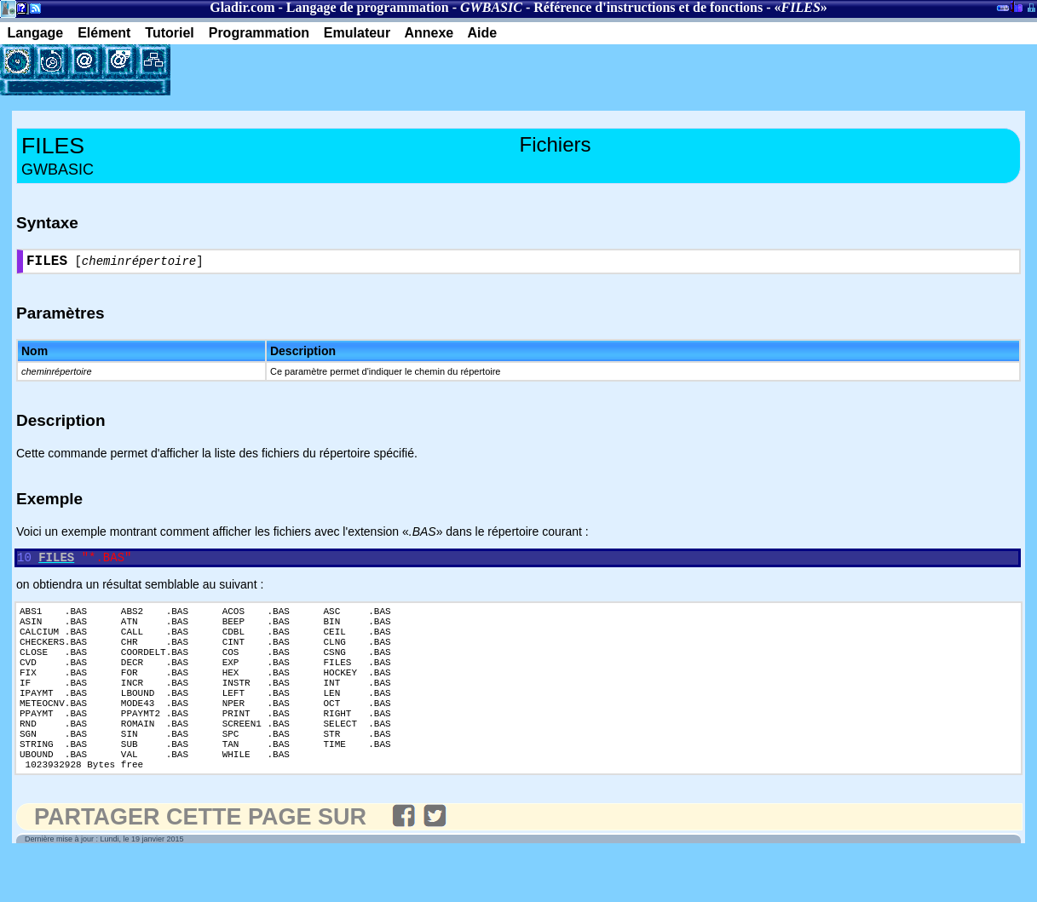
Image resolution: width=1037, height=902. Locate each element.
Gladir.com (242, 7)
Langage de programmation (367, 7)
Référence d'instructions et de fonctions (648, 7)
